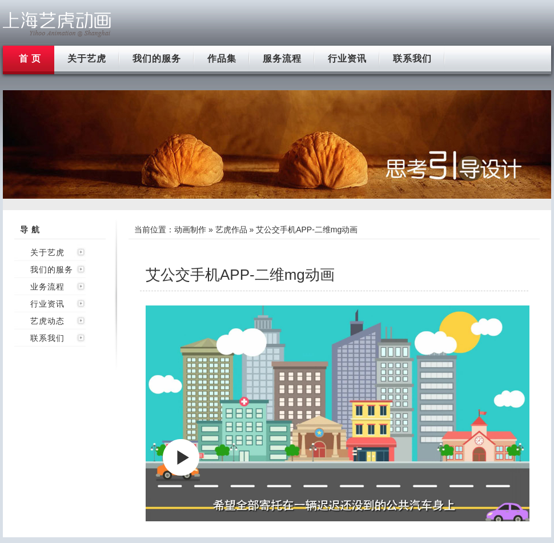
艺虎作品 (231, 229)
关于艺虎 (86, 58)
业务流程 (47, 286)
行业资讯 (347, 58)
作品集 (221, 58)
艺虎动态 (47, 320)
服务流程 (282, 58)
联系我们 (412, 58)
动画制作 (190, 229)
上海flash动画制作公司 (57, 24)
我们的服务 (157, 58)
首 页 (30, 58)
